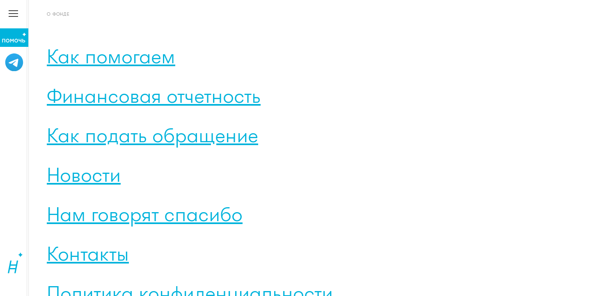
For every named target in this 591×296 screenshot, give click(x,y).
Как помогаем (111, 56)
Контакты (88, 253)
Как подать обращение (152, 135)
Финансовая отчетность (154, 95)
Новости (84, 174)
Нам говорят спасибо (145, 214)
